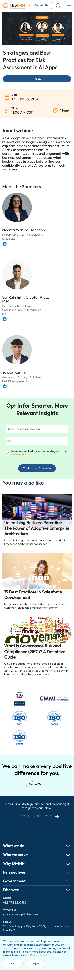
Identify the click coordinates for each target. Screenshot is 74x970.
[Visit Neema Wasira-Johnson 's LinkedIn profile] (4, 244)
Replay (37, 79)
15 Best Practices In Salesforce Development (33, 594)
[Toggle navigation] (69, 5)
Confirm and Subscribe (37, 468)
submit (57, 816)
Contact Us (41, 5)
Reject (35, 963)
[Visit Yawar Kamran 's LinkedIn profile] (4, 386)
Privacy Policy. (19, 454)
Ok (12, 963)
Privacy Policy (38, 955)
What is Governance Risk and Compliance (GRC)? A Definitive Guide (34, 651)
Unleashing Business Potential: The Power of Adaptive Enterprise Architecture (36, 528)
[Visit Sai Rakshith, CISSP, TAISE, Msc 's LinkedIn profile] (4, 319)
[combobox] (10, 441)
